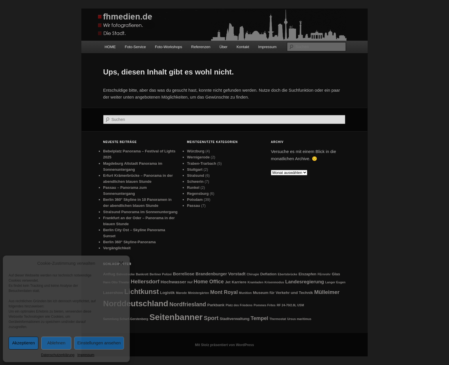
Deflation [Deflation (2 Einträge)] (268, 274)
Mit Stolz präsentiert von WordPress (224, 345)
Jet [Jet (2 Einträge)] (228, 282)
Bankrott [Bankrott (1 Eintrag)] (142, 274)
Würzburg (195, 151)
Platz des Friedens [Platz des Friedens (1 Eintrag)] (239, 305)
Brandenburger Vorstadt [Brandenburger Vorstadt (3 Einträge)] (220, 273)
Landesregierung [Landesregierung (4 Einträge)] (304, 281)
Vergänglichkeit (117, 248)
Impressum (85, 355)
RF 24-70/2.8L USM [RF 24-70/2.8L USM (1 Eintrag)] (290, 305)
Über (223, 47)
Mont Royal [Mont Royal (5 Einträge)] (224, 292)
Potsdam (195, 199)
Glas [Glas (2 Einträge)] (336, 274)
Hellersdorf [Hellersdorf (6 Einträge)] (145, 281)
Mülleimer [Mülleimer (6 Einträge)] (326, 292)
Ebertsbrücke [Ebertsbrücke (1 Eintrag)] (287, 274)
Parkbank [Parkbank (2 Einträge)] (215, 305)
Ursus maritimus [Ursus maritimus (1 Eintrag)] (299, 319)
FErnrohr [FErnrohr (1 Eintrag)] (324, 274)
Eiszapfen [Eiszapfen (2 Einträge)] (307, 274)
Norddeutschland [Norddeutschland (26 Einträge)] (135, 303)
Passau (193, 205)
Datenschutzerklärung (57, 355)
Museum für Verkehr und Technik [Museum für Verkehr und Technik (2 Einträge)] (283, 293)
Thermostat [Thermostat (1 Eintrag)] (277, 319)
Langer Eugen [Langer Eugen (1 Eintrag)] (335, 282)
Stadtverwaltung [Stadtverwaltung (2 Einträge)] (234, 319)
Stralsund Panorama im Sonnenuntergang (140, 212)
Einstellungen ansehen (99, 342)
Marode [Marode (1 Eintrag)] (181, 293)
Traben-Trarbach (201, 163)
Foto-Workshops (168, 47)
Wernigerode (198, 157)
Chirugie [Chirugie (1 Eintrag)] (253, 274)
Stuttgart (194, 169)
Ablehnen (56, 342)
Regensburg (198, 193)
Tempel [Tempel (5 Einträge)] (259, 318)
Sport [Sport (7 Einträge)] (211, 318)
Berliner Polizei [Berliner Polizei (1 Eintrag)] (161, 274)
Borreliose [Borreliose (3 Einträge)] (183, 273)
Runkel (193, 187)
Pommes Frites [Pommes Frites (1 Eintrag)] (264, 305)
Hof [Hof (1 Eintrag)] (189, 282)
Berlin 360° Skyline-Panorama (129, 242)
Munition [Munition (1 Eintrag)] (245, 293)
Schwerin (195, 181)
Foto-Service (135, 47)
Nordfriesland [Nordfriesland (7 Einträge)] (188, 304)
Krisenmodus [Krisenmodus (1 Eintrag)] (274, 282)
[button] (121, 263)
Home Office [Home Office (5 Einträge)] (209, 281)
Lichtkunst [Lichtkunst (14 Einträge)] (141, 291)
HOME (110, 47)
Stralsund (195, 175)
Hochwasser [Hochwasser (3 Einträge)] (173, 281)
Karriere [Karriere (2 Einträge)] (239, 282)
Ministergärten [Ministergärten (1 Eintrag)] (198, 293)
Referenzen (200, 47)
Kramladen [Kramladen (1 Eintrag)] (255, 282)
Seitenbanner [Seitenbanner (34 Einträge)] (176, 317)
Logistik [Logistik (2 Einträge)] (167, 293)
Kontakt (243, 47)
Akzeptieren (23, 342)
